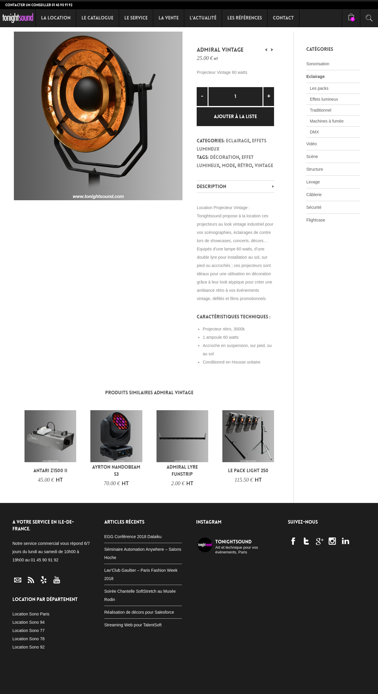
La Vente (169, 17)
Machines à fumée (326, 121)
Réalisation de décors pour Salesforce (139, 612)
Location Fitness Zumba (212, 685)
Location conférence (265, 685)
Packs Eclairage (123, 685)
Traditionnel (320, 110)
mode (228, 165)
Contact (283, 17)
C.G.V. (342, 685)
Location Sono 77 (28, 630)
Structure (314, 169)
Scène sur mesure (163, 685)
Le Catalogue (97, 17)
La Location (56, 17)
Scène (312, 156)
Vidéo (311, 143)
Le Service (136, 17)
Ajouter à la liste (235, 116)
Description (211, 186)
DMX (314, 132)
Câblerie (314, 194)
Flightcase (315, 220)
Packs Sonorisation (80, 685)
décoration (224, 157)
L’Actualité (203, 17)
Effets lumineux (324, 99)
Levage (313, 182)
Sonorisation (317, 63)
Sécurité (313, 207)
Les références (244, 17)
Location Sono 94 (28, 622)
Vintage (264, 165)
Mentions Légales (312, 685)
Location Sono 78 (28, 638)
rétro (244, 165)
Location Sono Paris (30, 614)
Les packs (319, 88)
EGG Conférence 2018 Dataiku (133, 536)
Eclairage (238, 140)
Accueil (13, 685)
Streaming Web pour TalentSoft (133, 625)
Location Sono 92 (28, 647)
